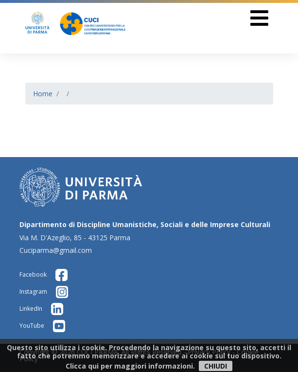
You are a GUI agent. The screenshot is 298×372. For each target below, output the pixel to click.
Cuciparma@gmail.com (55, 250)
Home (43, 93)
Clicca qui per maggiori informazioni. (130, 366)
